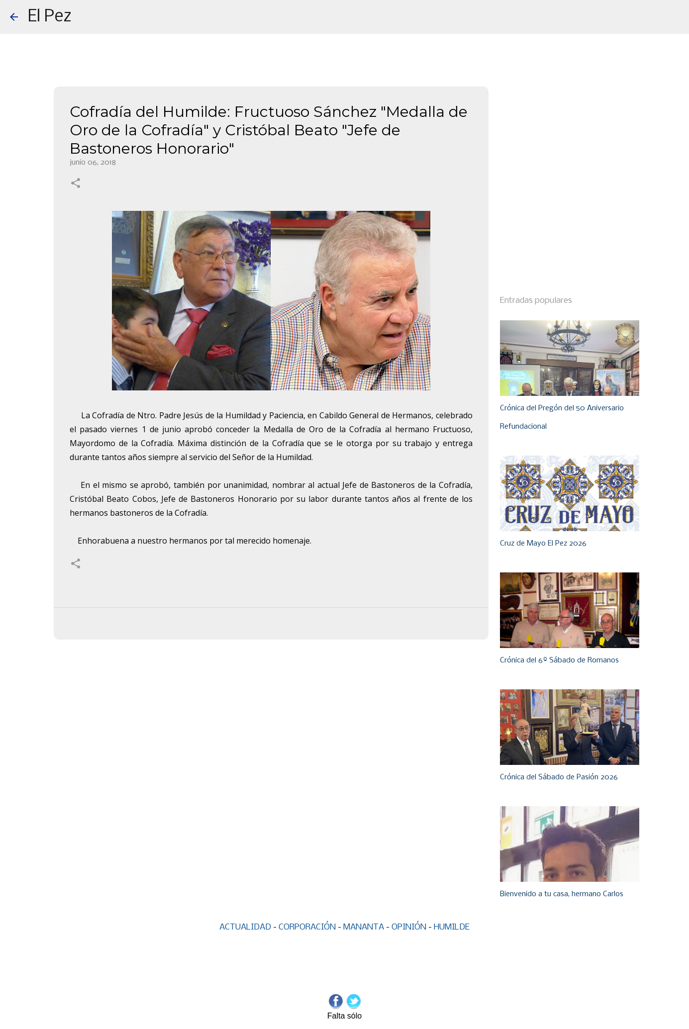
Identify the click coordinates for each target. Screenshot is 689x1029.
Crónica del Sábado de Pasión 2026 (559, 777)
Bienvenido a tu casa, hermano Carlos (561, 894)
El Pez (50, 17)
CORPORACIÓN (307, 927)
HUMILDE (452, 927)
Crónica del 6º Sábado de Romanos (559, 660)
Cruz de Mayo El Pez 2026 (543, 544)
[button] (76, 184)
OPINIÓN (409, 927)
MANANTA (363, 927)
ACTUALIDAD (245, 927)
